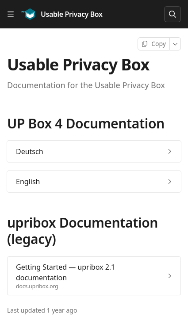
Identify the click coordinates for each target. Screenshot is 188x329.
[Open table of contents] (11, 14)
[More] (175, 43)
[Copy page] (154, 43)
